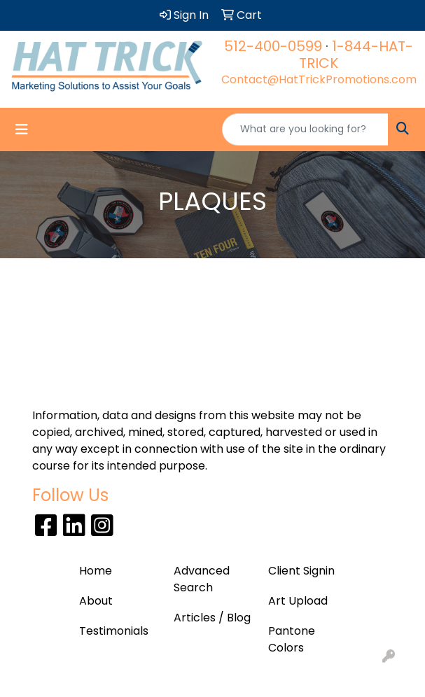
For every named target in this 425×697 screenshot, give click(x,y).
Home (95, 571)
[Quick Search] (305, 129)
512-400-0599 (273, 46)
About (96, 601)
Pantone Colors (291, 639)
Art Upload (298, 601)
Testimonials (113, 631)
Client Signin (301, 571)
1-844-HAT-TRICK (356, 54)
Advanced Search (202, 579)
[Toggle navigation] (21, 129)
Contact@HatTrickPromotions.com (319, 79)
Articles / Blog (212, 618)
